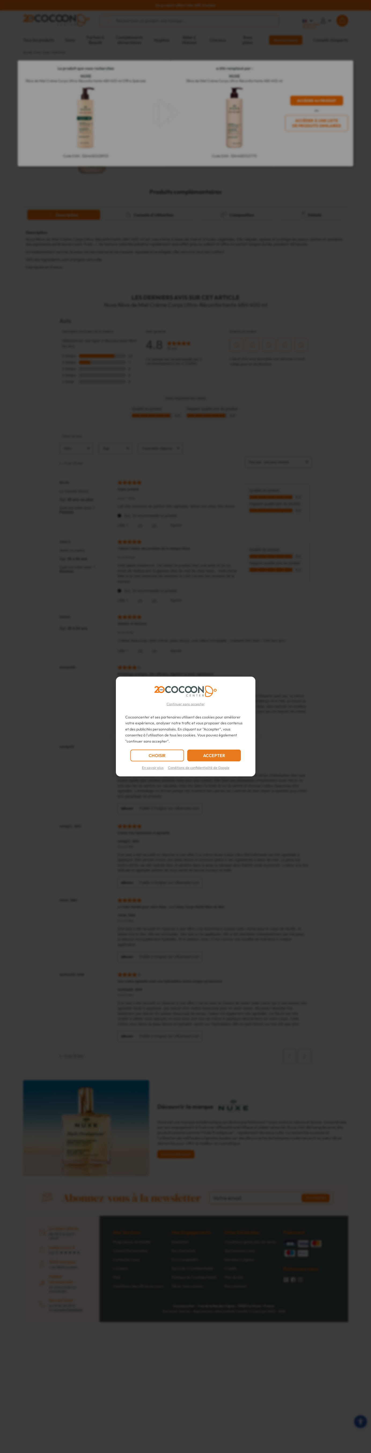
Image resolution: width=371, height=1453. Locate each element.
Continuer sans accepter (186, 704)
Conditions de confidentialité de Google (198, 767)
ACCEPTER (214, 755)
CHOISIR (157, 755)
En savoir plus (153, 767)
